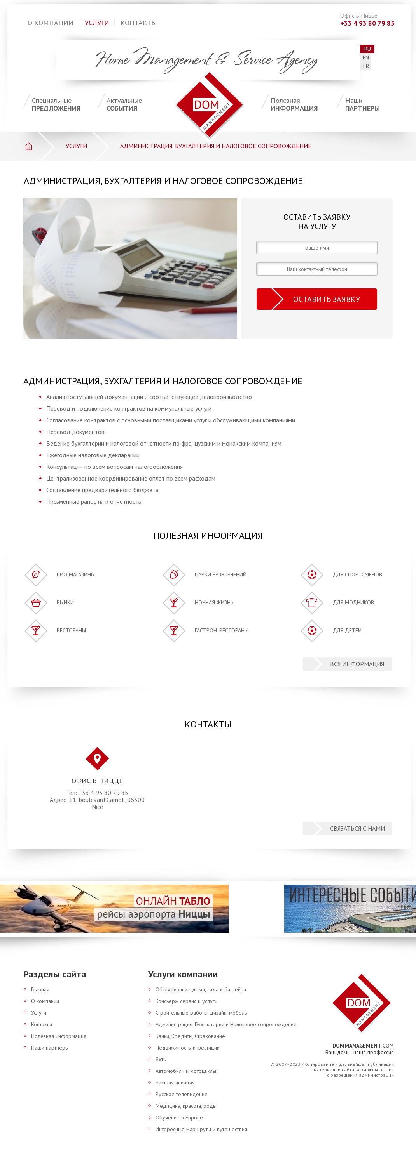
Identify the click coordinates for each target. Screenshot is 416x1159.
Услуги (97, 22)
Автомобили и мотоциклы (186, 1070)
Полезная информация (58, 1035)
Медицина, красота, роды (186, 1105)
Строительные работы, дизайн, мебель (201, 1012)
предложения (65, 105)
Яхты (161, 1059)
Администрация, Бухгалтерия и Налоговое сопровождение (226, 1024)
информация (304, 105)
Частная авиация (175, 1082)
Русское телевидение (182, 1094)
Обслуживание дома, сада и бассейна (201, 989)
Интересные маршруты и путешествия (201, 1129)
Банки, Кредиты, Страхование (190, 1035)
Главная (40, 989)
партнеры (378, 105)
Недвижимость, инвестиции (188, 1047)
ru (367, 48)
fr (366, 65)
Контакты (139, 22)
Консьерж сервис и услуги (186, 1001)
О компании (50, 22)
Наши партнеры (50, 1047)
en (366, 57)
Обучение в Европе (179, 1117)
